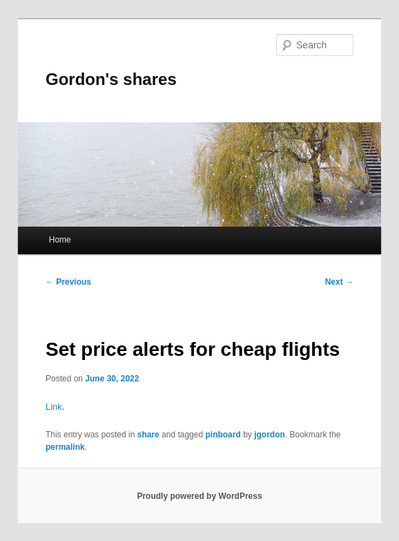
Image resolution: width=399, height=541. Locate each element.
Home (60, 240)
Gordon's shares (111, 79)
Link (54, 406)
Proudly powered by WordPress (199, 496)
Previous (68, 282)
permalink (65, 447)
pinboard (222, 434)
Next (339, 282)
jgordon (269, 434)
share (148, 434)
